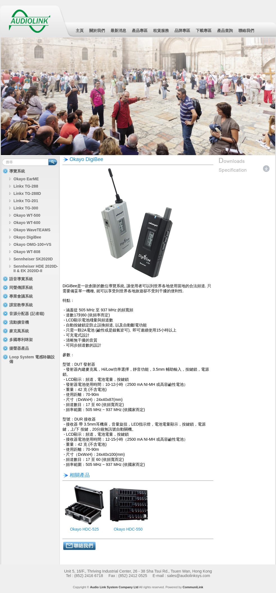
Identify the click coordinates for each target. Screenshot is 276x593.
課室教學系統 (21, 305)
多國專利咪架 (21, 339)
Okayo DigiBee (27, 237)
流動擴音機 (19, 322)
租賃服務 (161, 30)
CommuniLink (193, 587)
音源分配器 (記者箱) (26, 313)
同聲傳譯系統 (21, 287)
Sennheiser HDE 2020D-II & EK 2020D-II (35, 268)
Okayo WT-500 (26, 215)
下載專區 (203, 30)
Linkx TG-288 (25, 186)
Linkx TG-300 (25, 208)
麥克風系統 (19, 331)
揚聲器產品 (19, 348)
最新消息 (118, 30)
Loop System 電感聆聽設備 (32, 359)
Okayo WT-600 (26, 222)
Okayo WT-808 (26, 251)
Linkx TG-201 (25, 201)
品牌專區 (182, 30)
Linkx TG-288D (27, 193)
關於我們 (97, 30)
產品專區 (140, 30)
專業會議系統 (21, 296)
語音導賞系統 (21, 279)
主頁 (80, 30)
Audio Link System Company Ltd (114, 587)
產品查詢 (225, 30)
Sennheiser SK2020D (33, 259)
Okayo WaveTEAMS (31, 230)
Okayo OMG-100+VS (32, 244)
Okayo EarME (26, 179)
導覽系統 (17, 171)
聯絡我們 (246, 30)
